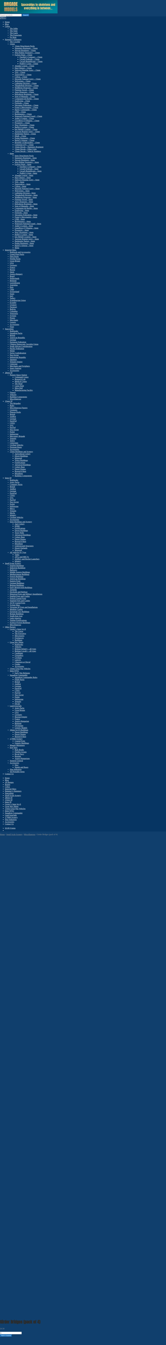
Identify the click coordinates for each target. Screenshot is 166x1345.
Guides (17, 664)
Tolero (12, 441)
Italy (11, 296)
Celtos (7, 26)
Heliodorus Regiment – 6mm (26, 204)
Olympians (19, 726)
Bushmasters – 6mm (23, 221)
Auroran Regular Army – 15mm (27, 132)
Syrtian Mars (15, 605)
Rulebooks (14, 331)
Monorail (18, 458)
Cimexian (13, 364)
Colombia (14, 311)
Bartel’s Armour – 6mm (24, 246)
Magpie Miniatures (17, 745)
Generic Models (21, 728)
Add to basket (6, 1335)
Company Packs (16, 484)
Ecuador (13, 303)
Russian (18, 756)
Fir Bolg (13, 37)
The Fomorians (16, 35)
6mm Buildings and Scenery (21, 522)
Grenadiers (19, 655)
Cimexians (14, 443)
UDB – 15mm (20, 112)
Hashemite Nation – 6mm (25, 241)
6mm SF (8, 478)
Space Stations (15, 368)
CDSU (12, 423)
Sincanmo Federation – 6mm (26, 215)
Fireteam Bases (16, 447)
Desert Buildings (21, 456)
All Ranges (9, 782)
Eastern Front (15, 581)
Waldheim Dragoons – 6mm (26, 197)
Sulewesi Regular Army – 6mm (27, 180)
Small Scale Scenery (13, 563)
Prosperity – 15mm (22, 123)
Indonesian (14, 434)
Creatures (13, 410)
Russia (12, 270)
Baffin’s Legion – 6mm (24, 235)
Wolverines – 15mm (22, 81)
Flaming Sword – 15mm (24, 90)
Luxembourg (15, 283)
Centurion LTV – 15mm (24, 145)
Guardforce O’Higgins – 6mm (26, 228)
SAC (12, 425)
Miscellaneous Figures (18, 408)
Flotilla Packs (15, 259)
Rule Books (19, 750)
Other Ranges (10, 627)
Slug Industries (16, 769)
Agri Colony (19, 524)
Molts (17, 248)
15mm (12, 44)
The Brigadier (15, 403)
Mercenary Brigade (17, 436)
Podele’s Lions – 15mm (29, 64)
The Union (19, 631)
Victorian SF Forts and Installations (24, 607)
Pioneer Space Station (18, 375)
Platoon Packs (15, 412)
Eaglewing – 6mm (22, 210)
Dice (16, 765)
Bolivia (13, 309)
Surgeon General (16, 761)
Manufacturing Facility (24, 390)
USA (12, 263)
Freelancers (19, 638)
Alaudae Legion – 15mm (24, 66)
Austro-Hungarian (22, 721)
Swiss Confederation (18, 353)
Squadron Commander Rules (26, 677)
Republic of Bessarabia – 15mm (27, 143)
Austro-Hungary (16, 274)
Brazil (12, 276)
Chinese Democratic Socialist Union (24, 344)
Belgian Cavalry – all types (25, 651)
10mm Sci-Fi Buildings (19, 730)
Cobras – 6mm (20, 186)
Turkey (12, 298)
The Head (18, 384)
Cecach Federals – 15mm (29, 59)
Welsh (12, 351)
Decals (17, 704)
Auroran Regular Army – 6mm (27, 239)
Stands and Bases (21, 767)
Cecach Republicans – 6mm (31, 171)
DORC (17, 526)
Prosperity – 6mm (22, 230)
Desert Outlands (21, 548)
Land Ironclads (16, 706)
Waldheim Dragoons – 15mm (26, 88)
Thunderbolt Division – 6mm (26, 195)
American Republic (17, 338)
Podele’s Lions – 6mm (28, 173)
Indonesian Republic (18, 357)
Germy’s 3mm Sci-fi (18, 629)
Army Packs (14, 482)
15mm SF (9, 401)
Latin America (15, 618)
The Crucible (15, 42)
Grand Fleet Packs (17, 254)
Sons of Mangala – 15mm (25, 96)
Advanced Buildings (23, 465)
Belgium (13, 281)
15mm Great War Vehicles (20, 669)
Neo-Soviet (14, 355)
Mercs (12, 509)
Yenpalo (13, 438)
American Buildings (18, 579)
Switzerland (14, 292)
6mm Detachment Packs (24, 156)
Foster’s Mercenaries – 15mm (26, 107)
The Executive (20, 633)
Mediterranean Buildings (19, 574)
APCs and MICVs (22, 557)
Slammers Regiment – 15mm (26, 48)
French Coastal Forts (18, 598)
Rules (12, 406)
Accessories (14, 324)
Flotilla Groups (21, 752)
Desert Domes (20, 469)
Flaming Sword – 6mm (24, 199)
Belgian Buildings (17, 585)
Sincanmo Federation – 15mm (26, 105)
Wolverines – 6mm (22, 191)
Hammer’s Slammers (13, 39)
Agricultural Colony (22, 454)
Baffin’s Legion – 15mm (24, 127)
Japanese (13, 360)
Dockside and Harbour (19, 592)
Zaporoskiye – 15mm (23, 75)
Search (25, 15)
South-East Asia (16, 616)
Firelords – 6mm (21, 213)
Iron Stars (14, 747)
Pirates (12, 318)
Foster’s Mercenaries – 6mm (26, 217)
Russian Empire (21, 717)
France (12, 267)
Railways (13, 570)
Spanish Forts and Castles (20, 601)
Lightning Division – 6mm (25, 193)
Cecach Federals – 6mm (29, 169)
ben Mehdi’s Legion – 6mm (25, 237)
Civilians (18, 658)
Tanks (17, 555)
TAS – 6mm (19, 182)
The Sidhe (14, 29)
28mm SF (9, 373)
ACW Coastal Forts (17, 603)
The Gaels (14, 33)
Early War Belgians (22, 673)
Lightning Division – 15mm (26, 83)
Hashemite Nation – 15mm (25, 134)
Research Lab (20, 379)
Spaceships (9, 329)
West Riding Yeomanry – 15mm (27, 53)
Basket (7, 784)
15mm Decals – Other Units (26, 149)
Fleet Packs (14, 256)
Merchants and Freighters (20, 366)
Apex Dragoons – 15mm (24, 92)
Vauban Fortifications (18, 620)
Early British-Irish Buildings (21, 587)
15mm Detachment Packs (25, 46)
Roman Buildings (17, 614)
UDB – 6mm (20, 219)
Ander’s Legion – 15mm (24, 118)
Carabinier (19, 653)
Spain (12, 294)
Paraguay (13, 307)
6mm (12, 153)
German (13, 340)
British (12, 335)
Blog (7, 24)
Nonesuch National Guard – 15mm (28, 116)
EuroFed (13, 421)
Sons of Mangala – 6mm (24, 206)
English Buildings (17, 566)
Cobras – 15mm (21, 77)
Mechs (12, 513)
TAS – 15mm (20, 72)
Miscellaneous (15, 399)
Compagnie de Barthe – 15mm (27, 99)
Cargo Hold (19, 386)
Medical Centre (21, 381)
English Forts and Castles (20, 596)
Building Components (18, 397)
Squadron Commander (18, 675)
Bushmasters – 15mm (23, 114)
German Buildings (17, 583)
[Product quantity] (11, 1333)
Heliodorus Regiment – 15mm (26, 94)
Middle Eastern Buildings (20, 572)
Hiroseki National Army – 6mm (27, 189)
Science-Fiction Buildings (20, 623)
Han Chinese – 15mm (23, 68)
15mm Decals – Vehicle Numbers (28, 151)
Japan (12, 272)
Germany (13, 265)
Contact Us (9, 774)
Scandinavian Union (18, 300)
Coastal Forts (20, 741)
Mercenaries (19, 636)
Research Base (20, 471)
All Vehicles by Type (18, 552)
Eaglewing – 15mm (22, 101)
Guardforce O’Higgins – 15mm (27, 121)
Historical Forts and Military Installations (26, 594)
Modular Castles (16, 609)
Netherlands (14, 278)
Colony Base (20, 467)
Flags (12, 327)
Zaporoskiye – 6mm (22, 184)
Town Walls (19, 533)
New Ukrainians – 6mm (24, 232)
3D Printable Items (17, 772)
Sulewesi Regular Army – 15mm (27, 70)
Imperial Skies (10, 250)
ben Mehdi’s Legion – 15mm (26, 129)
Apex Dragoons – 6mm (24, 202)
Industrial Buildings (17, 568)
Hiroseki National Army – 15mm (28, 79)
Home (7, 22)
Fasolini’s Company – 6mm (30, 167)
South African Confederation (21, 346)
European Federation (18, 342)
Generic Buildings (22, 743)
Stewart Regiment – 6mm (25, 160)
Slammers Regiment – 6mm (26, 158)
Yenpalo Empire (16, 362)
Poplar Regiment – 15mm (25, 138)
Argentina (14, 285)
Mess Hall (19, 388)
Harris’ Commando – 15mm (26, 110)
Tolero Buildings (21, 460)
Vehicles (13, 395)
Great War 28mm (16, 642)
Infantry (13, 515)
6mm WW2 (14, 671)
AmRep (13, 416)
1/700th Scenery (16, 739)
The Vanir (14, 31)
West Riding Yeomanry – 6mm (27, 162)
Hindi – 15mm (20, 136)
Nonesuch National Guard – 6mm (28, 224)
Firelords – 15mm (22, 103)
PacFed (13, 427)
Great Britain (15, 261)
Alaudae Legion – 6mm (24, 175)
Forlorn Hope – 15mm (23, 55)
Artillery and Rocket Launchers (27, 559)
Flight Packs (19, 680)
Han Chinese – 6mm (23, 178)
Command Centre (22, 377)
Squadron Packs (16, 333)
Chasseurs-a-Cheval (22, 662)
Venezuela (14, 313)
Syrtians (13, 316)
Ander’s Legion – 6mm (24, 226)
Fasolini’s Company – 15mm (31, 57)
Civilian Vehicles (16, 445)
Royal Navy (19, 754)
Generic (13, 322)
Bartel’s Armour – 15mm (24, 140)
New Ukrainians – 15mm (24, 125)
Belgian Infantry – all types (25, 649)
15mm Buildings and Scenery (21, 452)
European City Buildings (19, 612)
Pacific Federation (17, 349)
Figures (13, 392)
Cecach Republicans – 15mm (31, 61)
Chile (12, 289)
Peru (11, 287)
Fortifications (20, 463)
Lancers (18, 660)
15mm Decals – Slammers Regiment (29, 147)
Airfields (13, 590)
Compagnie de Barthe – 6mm (26, 208)
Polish (12, 432)
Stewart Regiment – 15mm (25, 50)
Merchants (14, 320)
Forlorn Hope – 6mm (23, 164)
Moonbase (19, 473)
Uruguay (13, 305)
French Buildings (16, 577)
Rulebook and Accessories (20, 252)
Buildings (18, 640)
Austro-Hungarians (22, 758)
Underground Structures (24, 546)
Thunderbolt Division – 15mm (27, 86)
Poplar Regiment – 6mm (24, 243)
